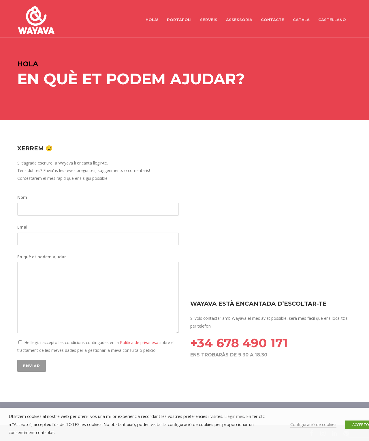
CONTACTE (272, 19)
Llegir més (234, 416)
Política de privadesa (138, 342)
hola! (152, 19)
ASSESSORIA (239, 19)
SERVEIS (208, 19)
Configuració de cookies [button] (313, 424)
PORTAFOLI (179, 19)
